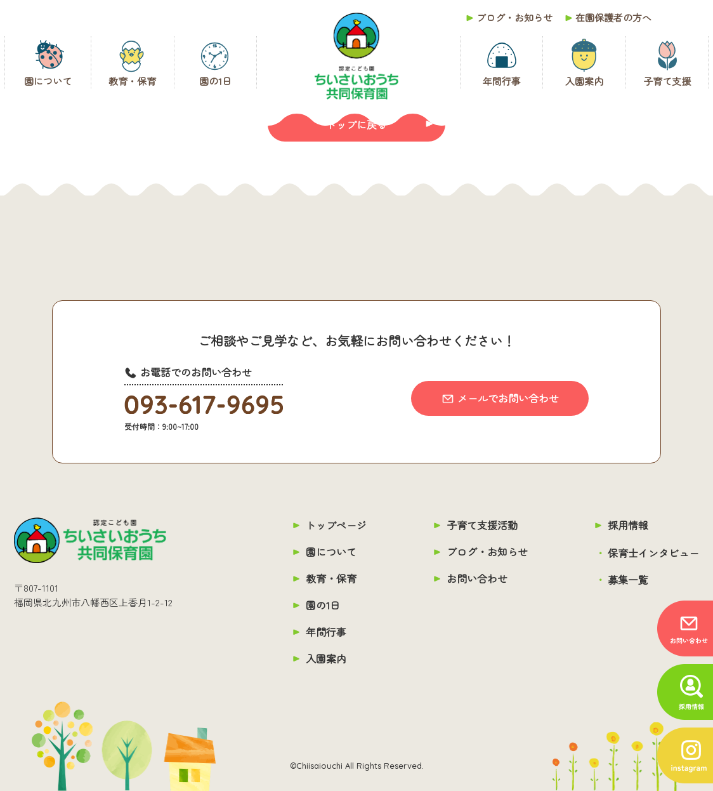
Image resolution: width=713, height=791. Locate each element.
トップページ (336, 525)
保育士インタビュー (653, 553)
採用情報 (628, 525)
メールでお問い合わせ (508, 398)
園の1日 (215, 81)
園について (48, 81)
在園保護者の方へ (613, 17)
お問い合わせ (477, 578)
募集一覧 (628, 579)
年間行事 (502, 81)
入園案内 (584, 81)
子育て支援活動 (482, 525)
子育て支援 (667, 81)
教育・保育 (132, 81)
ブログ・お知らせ (514, 17)
